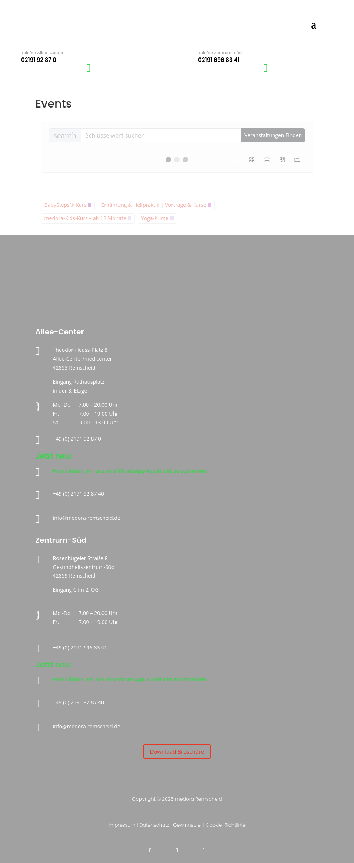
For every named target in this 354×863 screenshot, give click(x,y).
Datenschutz (154, 825)
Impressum (122, 825)
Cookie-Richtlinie (225, 825)
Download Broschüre (177, 751)
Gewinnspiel (187, 825)
